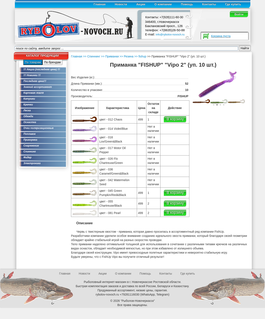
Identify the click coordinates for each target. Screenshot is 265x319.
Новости (121, 4)
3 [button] (220, 105)
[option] (201, 101)
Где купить (233, 4)
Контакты (209, 4)
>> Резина (126, 56)
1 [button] (214, 105)
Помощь (187, 4)
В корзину (175, 119)
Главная (100, 4)
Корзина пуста (221, 36)
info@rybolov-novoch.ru (170, 34)
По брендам (52, 62)
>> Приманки (109, 56)
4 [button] (224, 105)
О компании (163, 4)
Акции (140, 4)
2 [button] (217, 105)
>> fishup (139, 56)
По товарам (33, 62)
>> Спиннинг (91, 56)
